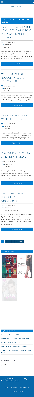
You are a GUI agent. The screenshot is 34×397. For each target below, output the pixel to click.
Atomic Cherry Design (13, 381)
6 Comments (8, 45)
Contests (15, 210)
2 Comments (8, 164)
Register (19, 6)
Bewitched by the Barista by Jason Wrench (14, 346)
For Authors (14, 387)
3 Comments (8, 126)
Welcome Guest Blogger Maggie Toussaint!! (12, 78)
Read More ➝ (17, 64)
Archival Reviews (24, 387)
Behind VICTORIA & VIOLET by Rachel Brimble (15, 339)
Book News (7, 47)
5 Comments (8, 208)
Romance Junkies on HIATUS (10, 335)
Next (20, 241)
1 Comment (7, 88)
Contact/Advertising (17, 391)
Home (6, 387)
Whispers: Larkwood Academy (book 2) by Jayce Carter (16, 351)
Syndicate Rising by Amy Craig (10, 342)
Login (12, 6)
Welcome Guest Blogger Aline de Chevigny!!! (13, 197)
